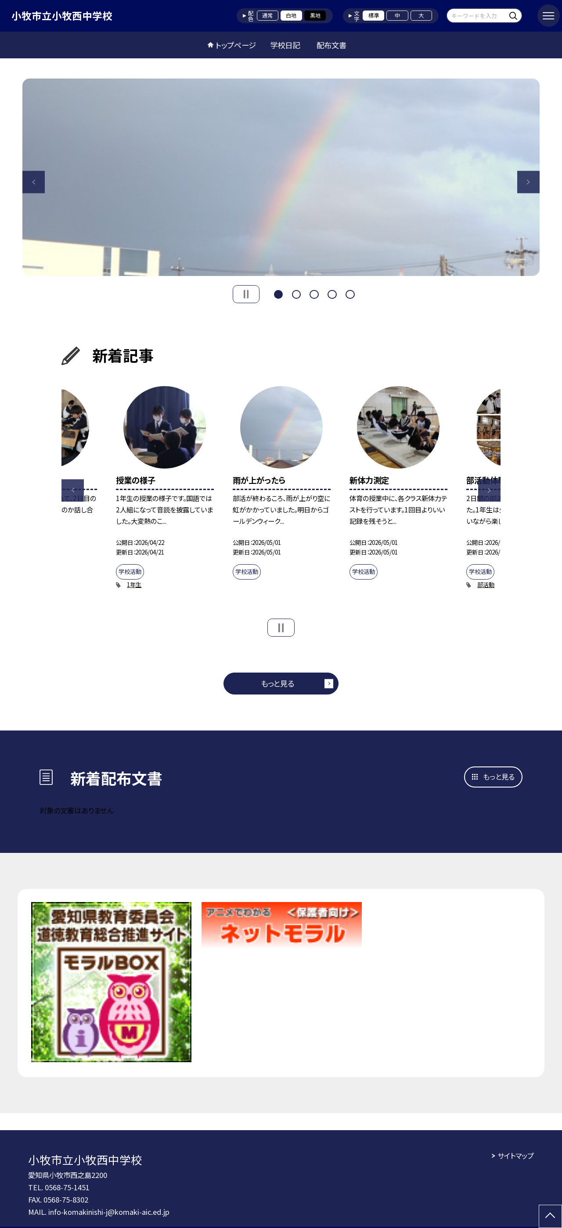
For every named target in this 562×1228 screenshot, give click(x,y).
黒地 (315, 15)
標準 (373, 15)
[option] (281, 177)
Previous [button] (33, 182)
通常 (267, 15)
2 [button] (296, 293)
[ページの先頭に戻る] (550, 1216)
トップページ (236, 44)
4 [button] (332, 293)
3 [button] (314, 293)
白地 (291, 15)
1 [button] (278, 293)
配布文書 (331, 44)
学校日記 (285, 44)
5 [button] (350, 293)
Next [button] (528, 182)
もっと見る (277, 683)
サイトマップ (515, 1155)
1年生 (134, 584)
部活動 (485, 584)
